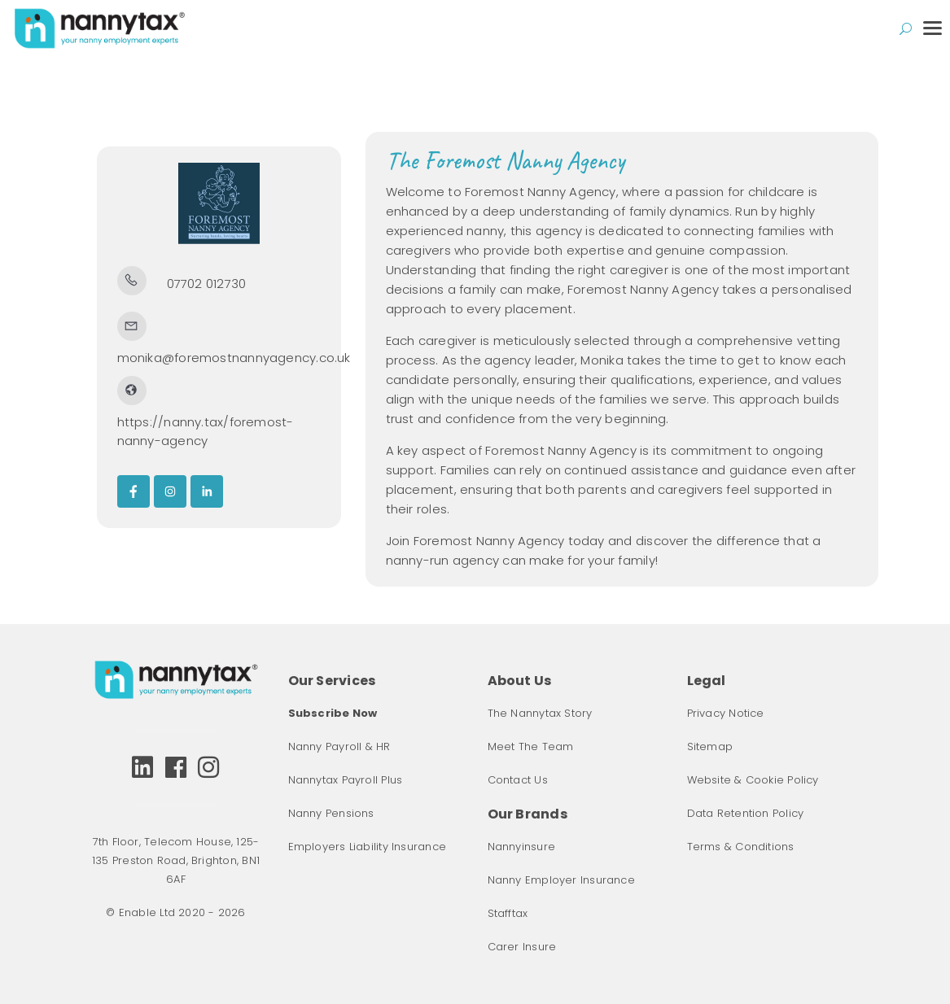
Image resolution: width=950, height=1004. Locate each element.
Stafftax (508, 913)
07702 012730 (207, 283)
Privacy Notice (725, 713)
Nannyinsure (521, 846)
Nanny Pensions (331, 813)
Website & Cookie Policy (753, 780)
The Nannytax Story (540, 713)
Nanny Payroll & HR (339, 746)
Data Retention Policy (745, 813)
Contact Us (518, 780)
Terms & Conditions (741, 846)
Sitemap (710, 746)
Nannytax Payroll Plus (345, 780)
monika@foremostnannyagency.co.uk (234, 357)
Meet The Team (531, 746)
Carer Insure (522, 946)
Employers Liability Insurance (367, 846)
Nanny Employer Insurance (561, 880)
